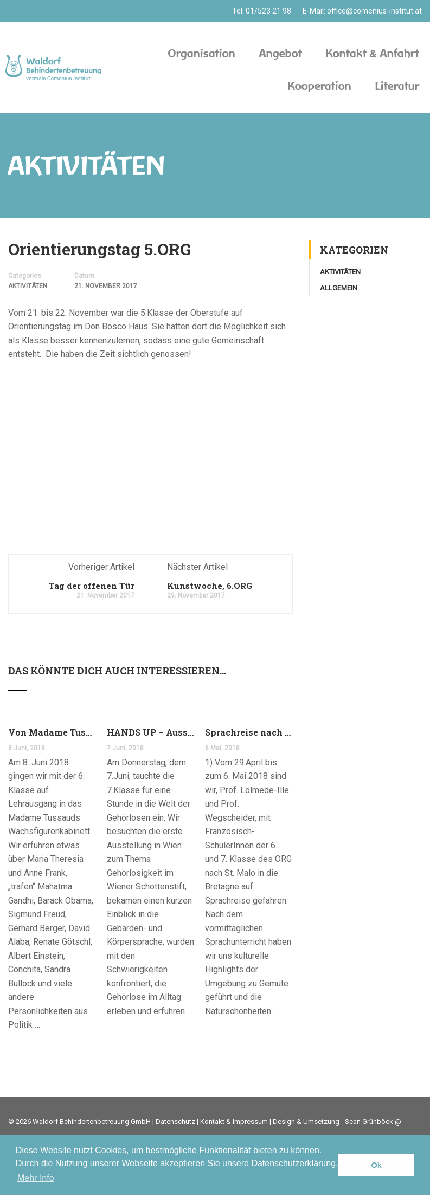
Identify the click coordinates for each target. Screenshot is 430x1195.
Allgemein (338, 288)
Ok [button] (376, 1165)
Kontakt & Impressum (234, 1122)
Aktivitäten (27, 286)
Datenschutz (175, 1122)
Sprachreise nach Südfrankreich (249, 732)
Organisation (201, 53)
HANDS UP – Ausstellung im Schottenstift (151, 732)
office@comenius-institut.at (374, 11)
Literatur (397, 86)
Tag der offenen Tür (91, 585)
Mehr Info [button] (35, 1178)
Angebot (280, 53)
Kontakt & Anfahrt (372, 53)
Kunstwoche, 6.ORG (209, 585)
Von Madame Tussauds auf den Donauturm (52, 732)
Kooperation (319, 86)
